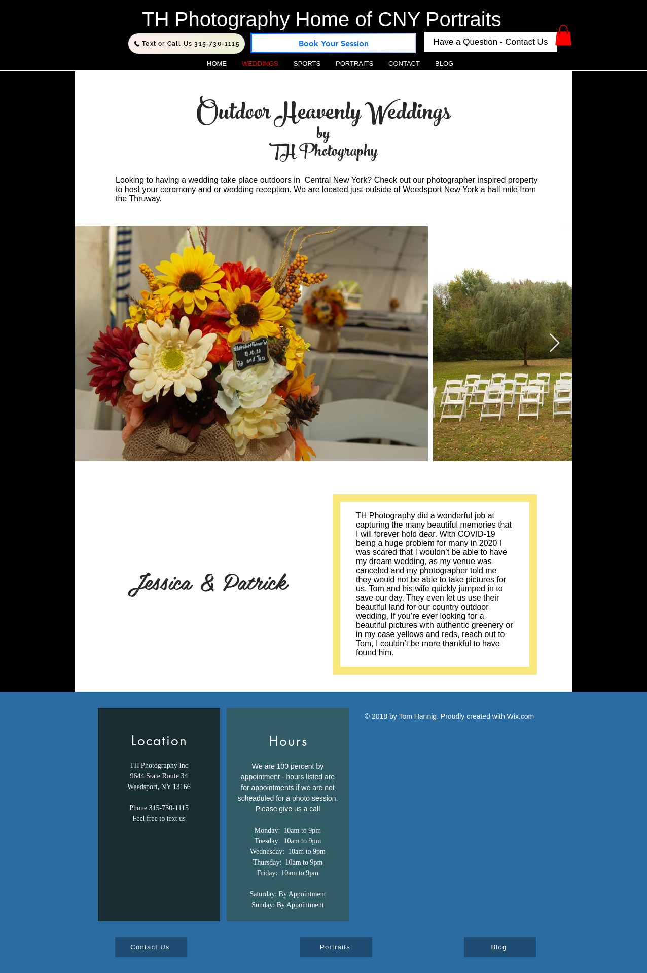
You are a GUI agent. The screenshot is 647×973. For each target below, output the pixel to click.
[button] (563, 35)
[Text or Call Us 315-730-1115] (186, 43)
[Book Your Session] (333, 43)
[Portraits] (336, 947)
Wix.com (520, 716)
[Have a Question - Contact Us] (490, 42)
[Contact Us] (151, 947)
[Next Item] (554, 343)
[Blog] (500, 947)
